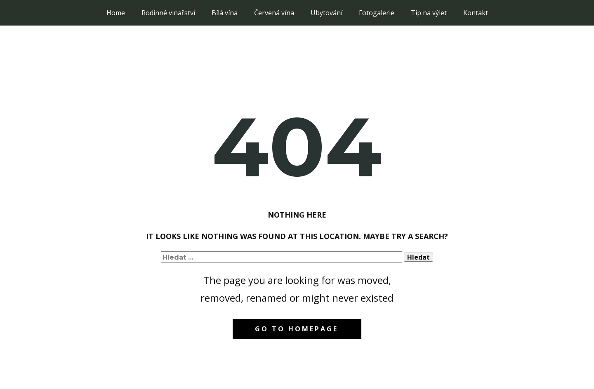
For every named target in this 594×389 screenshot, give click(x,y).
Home (115, 12)
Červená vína (274, 12)
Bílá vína (225, 12)
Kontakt (475, 12)
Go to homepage (296, 328)
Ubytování (326, 12)
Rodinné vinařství (168, 12)
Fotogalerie (376, 12)
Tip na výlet (429, 12)
